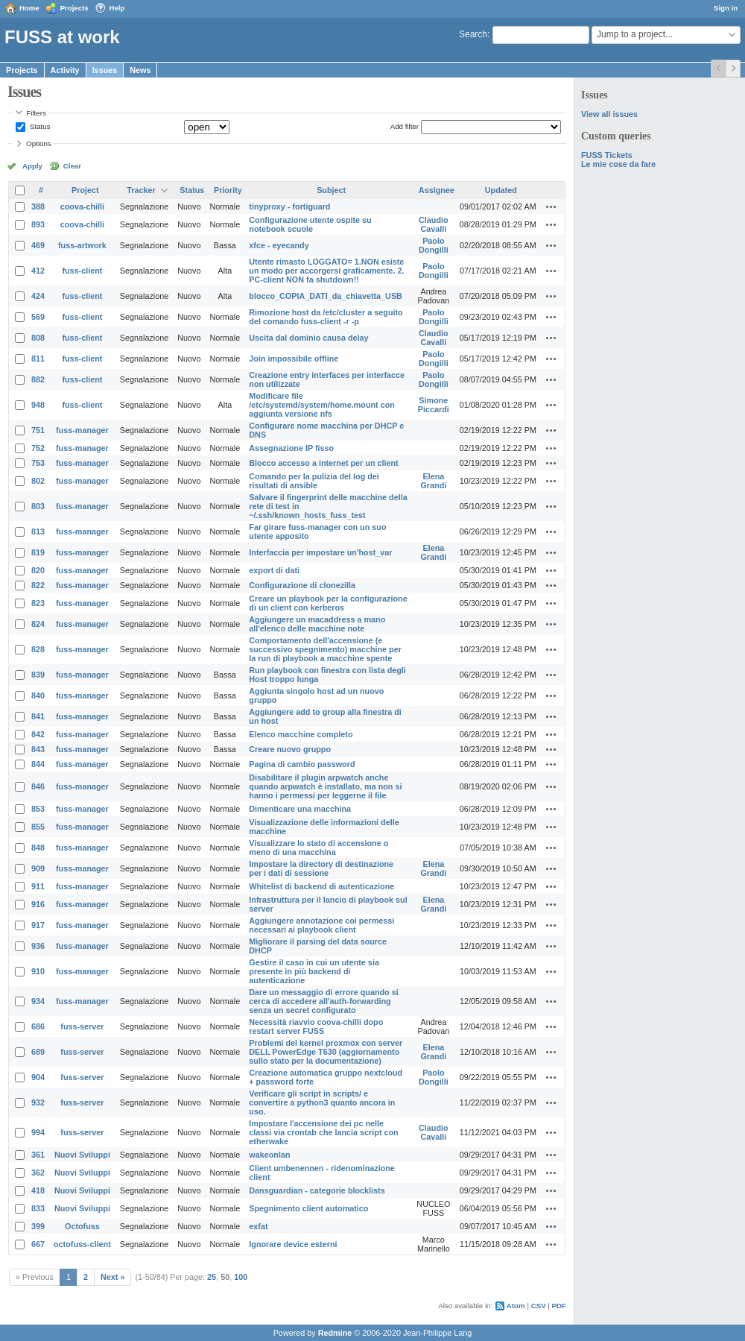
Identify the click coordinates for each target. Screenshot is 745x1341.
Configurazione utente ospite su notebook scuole (310, 224)
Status (39, 126)
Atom (516, 1305)
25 (211, 1276)
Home (29, 8)
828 (38, 649)
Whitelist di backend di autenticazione (321, 886)
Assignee (436, 190)
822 (38, 585)
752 (38, 448)
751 (38, 430)
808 (38, 337)
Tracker (141, 190)
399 (38, 1226)
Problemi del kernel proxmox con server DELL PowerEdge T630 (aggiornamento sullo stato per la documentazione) (325, 1051)
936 (38, 945)
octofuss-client (82, 1244)
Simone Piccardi (433, 405)
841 (38, 716)
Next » (112, 1276)
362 (38, 1172)
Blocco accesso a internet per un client (323, 462)
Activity (65, 70)
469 (38, 245)
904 (38, 1077)
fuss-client (82, 270)
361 (38, 1154)
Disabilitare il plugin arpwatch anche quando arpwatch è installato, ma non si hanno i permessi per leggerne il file (325, 786)
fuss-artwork (82, 245)
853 (38, 808)
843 (38, 749)
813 (38, 531)
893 (38, 224)
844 (38, 764)
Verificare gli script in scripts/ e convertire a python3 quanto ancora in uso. (322, 1102)
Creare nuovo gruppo (290, 749)
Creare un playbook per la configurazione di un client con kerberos (328, 603)
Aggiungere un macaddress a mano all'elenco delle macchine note (317, 624)
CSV (538, 1305)
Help (117, 8)
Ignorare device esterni (293, 1244)
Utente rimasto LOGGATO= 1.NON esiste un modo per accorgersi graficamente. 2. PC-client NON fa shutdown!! (326, 270)
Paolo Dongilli (433, 245)
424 (38, 295)
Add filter (404, 126)
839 (38, 674)
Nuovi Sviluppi (82, 1154)
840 (38, 695)
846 (38, 786)
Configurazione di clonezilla (302, 585)
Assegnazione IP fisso (291, 448)
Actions (551, 206)
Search (473, 34)
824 (38, 623)
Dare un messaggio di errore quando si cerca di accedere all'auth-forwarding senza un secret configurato (323, 1001)
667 (38, 1244)
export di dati (274, 570)
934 (38, 1001)
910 (38, 971)
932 (38, 1102)
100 (240, 1276)
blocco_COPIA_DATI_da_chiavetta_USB (325, 295)
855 (38, 826)
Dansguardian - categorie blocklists (316, 1190)
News (140, 70)
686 (38, 1026)
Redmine (335, 1332)
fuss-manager (82, 430)
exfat (258, 1226)
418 (38, 1190)
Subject (331, 190)
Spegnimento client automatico (308, 1208)
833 (38, 1208)
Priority (228, 190)
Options (38, 143)
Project (85, 190)
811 (38, 358)
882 (38, 379)
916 (38, 904)
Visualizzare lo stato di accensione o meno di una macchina (318, 847)
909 (38, 868)
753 (38, 462)
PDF (559, 1305)
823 (38, 603)
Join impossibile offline (293, 358)
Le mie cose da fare (618, 164)
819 (38, 552)
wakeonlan (269, 1154)
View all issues (609, 114)
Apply (32, 166)
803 (38, 506)
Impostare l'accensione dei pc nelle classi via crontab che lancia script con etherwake (323, 1132)
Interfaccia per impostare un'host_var (320, 552)
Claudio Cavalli (433, 224)
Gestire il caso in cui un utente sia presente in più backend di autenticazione (314, 971)
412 (38, 270)
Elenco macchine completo (300, 734)
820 (38, 570)
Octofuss (82, 1226)
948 (38, 404)
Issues (105, 70)
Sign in (726, 8)
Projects (74, 8)
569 (38, 316)
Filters (35, 113)
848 (38, 847)
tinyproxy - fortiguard (289, 206)
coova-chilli (82, 206)
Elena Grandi (433, 481)
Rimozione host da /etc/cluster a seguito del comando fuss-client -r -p (325, 317)
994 (38, 1132)
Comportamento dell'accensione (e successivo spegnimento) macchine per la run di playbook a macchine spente (325, 649)
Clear (72, 166)
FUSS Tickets (607, 155)
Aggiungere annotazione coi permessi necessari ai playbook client (321, 925)
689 (38, 1051)
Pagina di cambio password (302, 764)
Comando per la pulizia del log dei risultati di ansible (314, 481)
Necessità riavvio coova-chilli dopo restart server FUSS (316, 1026)
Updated (501, 190)
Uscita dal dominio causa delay (308, 337)
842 (38, 734)
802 (38, 480)
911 (38, 886)
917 (38, 925)
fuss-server (82, 1026)
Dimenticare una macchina (300, 808)
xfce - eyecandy (278, 245)
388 (38, 206)
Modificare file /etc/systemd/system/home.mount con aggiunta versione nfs (322, 404)
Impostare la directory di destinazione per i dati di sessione (321, 868)
